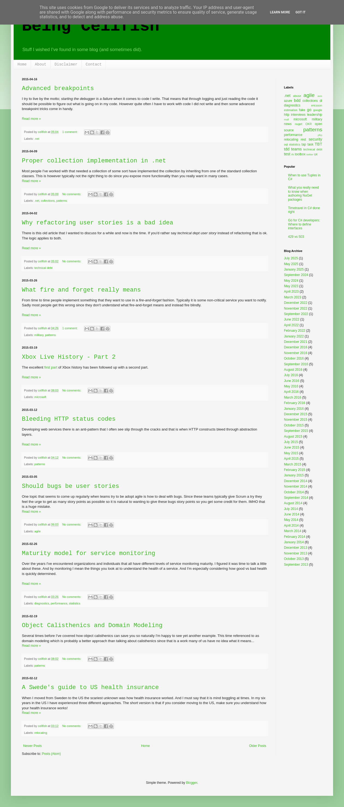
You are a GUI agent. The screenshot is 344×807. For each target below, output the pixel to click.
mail (286, 119)
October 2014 (294, 492)
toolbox (300, 154)
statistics (74, 603)
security (315, 139)
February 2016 (294, 403)
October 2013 (294, 559)
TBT (318, 144)
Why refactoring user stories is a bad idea (97, 222)
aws (320, 95)
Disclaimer (66, 64)
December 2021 (295, 342)
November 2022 (295, 308)
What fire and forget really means (81, 290)
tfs (292, 154)
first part (50, 367)
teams (296, 149)
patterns (61, 200)
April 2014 (291, 525)
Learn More (280, 12)
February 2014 (294, 537)
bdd (297, 100)
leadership (314, 115)
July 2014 (291, 509)
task (310, 144)
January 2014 (294, 542)
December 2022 (295, 303)
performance (59, 603)
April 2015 (291, 459)
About (40, 64)
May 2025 (291, 264)
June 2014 (291, 514)
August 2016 (293, 370)
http (286, 115)
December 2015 (295, 414)
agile (37, 531)
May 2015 (291, 453)
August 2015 (293, 436)
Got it (300, 12)
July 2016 (291, 375)
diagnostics (41, 603)
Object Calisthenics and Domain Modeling (92, 625)
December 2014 (295, 481)
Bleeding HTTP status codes (68, 419)
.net (36, 138)
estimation (290, 110)
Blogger (191, 783)
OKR (308, 124)
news (288, 124)
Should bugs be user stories (70, 486)
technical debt (43, 267)
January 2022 (294, 336)
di (321, 101)
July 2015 (291, 442)
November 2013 (295, 553)
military (38, 335)
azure (288, 101)
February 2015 (294, 470)
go (309, 110)
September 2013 (296, 564)
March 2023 (292, 297)
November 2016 (295, 353)
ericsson (316, 105)
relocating (40, 732)
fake (302, 110)
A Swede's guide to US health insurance (90, 687)
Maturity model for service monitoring (88, 553)
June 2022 (291, 319)
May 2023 (291, 286)
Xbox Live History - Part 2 (68, 357)
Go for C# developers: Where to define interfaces (304, 224)
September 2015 (296, 431)
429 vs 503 (296, 237)
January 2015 (294, 475)
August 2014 (293, 503)
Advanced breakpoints (58, 88)
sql (286, 144)
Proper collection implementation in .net (94, 161)
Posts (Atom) (51, 754)
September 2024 (296, 275)
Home (22, 64)
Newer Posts (32, 746)
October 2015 (294, 425)
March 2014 (292, 531)
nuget (298, 124)
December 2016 (295, 347)
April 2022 (291, 325)
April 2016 (291, 392)
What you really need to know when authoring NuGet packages (303, 193)
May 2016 (291, 386)
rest (303, 139)
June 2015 (291, 447)
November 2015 (295, 420)
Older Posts (257, 746)
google (317, 110)
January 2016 (294, 409)
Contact (94, 64)
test (287, 154)
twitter (309, 154)
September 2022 (296, 314)
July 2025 (291, 258)
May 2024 (291, 281)
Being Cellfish (90, 26)
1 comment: (70, 131)
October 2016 (294, 358)
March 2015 (292, 464)
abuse (297, 95)
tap (303, 144)
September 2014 (296, 498)
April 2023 (291, 291)
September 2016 (296, 364)
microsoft (40, 397)
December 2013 (295, 548)
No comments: (72, 194)
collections (48, 200)
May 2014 (291, 520)
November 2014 (295, 486)
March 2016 (292, 397)
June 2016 (291, 381)
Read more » (31, 119)
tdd (286, 149)
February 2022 (294, 331)
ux (316, 154)
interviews (298, 115)
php (320, 135)
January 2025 (294, 269)
